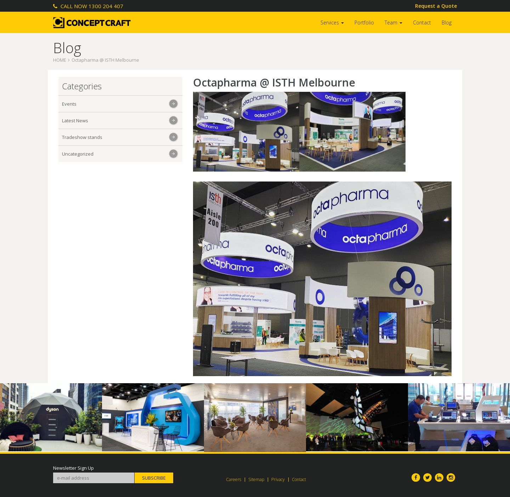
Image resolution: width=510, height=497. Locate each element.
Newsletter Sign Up (73, 468)
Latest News (75, 120)
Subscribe (154, 478)
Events (69, 104)
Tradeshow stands (82, 137)
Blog (447, 22)
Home (59, 60)
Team (393, 22)
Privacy (278, 479)
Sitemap (256, 479)
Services (332, 22)
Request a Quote (436, 5)
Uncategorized (78, 154)
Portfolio (364, 22)
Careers (233, 479)
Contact (422, 22)
